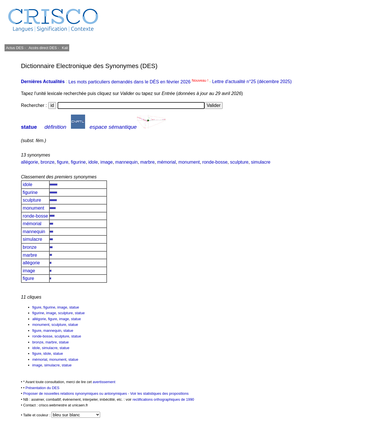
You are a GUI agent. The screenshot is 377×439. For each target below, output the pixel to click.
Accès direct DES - (44, 48)
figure (62, 162)
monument (189, 162)
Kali (65, 48)
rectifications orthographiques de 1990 (163, 399)
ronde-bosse (215, 162)
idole (93, 162)
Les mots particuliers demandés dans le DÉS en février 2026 (138, 81)
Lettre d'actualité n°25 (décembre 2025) (252, 81)
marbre (147, 162)
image (106, 162)
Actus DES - (16, 48)
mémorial (166, 162)
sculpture (239, 162)
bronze (47, 162)
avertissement (104, 382)
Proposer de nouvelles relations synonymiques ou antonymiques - (76, 393)
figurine (78, 162)
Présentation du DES (43, 388)
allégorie (29, 162)
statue (29, 127)
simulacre (260, 162)
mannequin (126, 162)
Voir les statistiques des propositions (159, 393)
